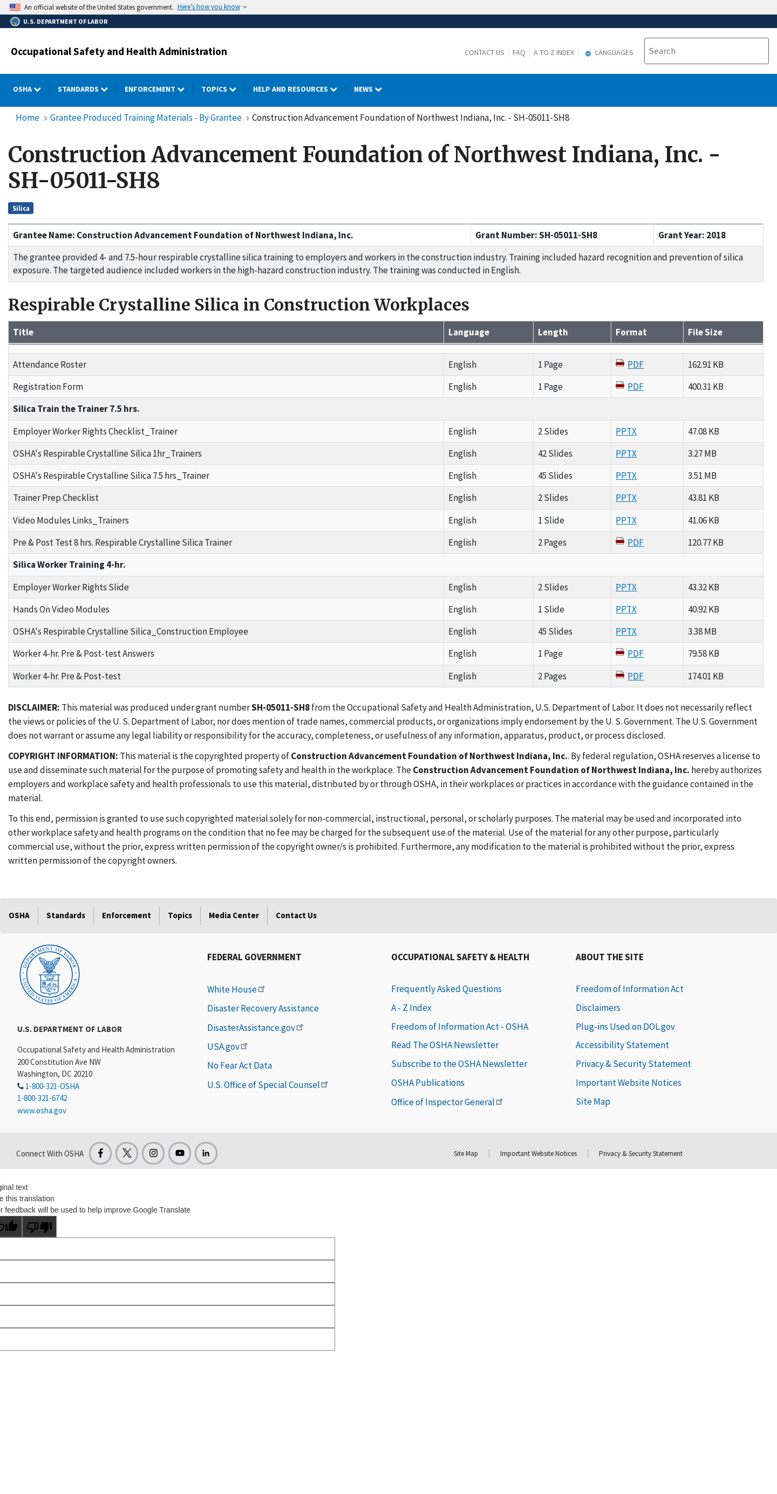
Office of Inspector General (448, 1102)
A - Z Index (411, 1008)
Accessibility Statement (622, 1045)
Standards (65, 915)
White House (237, 989)
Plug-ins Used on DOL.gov (625, 1026)
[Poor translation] (39, 1226)
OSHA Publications (428, 1083)
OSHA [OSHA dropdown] (31, 89)
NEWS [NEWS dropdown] (372, 89)
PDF (636, 364)
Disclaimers (598, 1008)
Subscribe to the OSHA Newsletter (459, 1064)
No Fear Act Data (239, 1065)
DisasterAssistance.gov (256, 1028)
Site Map (593, 1101)
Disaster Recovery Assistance (263, 1008)
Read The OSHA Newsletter (445, 1045)
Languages (607, 52)
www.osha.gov (41, 1110)
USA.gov (228, 1046)
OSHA (19, 915)
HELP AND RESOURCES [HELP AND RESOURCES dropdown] (299, 89)
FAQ (519, 52)
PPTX (626, 431)
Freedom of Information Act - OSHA (459, 1026)
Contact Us (485, 52)
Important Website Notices (628, 1083)
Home (27, 117)
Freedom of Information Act (630, 989)
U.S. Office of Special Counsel (268, 1085)
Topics (180, 915)
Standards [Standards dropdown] (87, 89)
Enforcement (126, 915)
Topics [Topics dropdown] (223, 89)
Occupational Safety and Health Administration (119, 51)
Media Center (234, 915)
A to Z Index (554, 52)
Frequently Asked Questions (446, 989)
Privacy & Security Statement (633, 1064)
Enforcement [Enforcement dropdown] (159, 89)
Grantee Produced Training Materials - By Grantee (146, 117)
